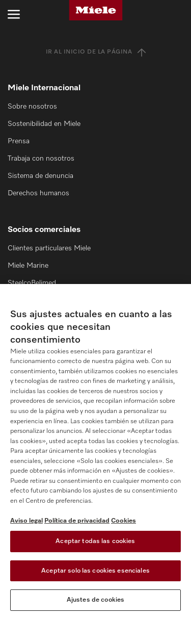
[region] (95, 451)
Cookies (123, 521)
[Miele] (96, 10)
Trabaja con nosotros (41, 158)
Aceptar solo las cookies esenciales (95, 571)
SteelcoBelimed (32, 283)
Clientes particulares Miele (49, 248)
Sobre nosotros (32, 106)
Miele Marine (28, 265)
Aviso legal (26, 521)
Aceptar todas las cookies (95, 541)
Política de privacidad (77, 521)
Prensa (19, 141)
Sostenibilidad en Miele (44, 123)
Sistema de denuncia (40, 175)
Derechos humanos (38, 193)
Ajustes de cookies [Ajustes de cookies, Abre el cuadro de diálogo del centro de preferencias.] (95, 600)
